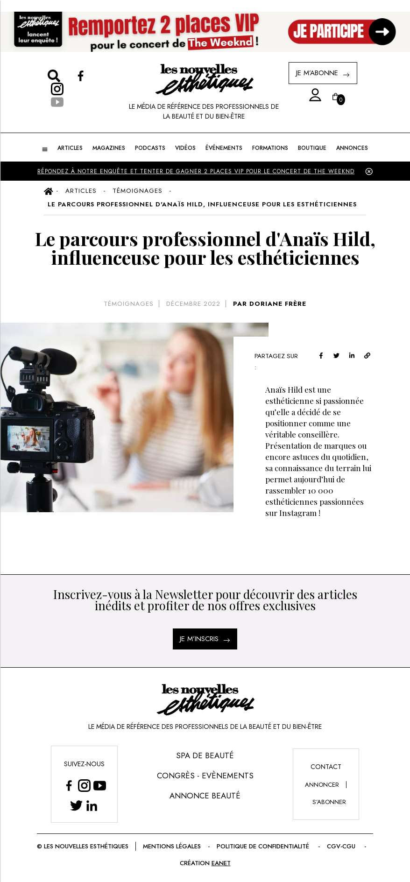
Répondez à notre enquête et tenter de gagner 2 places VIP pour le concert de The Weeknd (196, 171)
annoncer (322, 784)
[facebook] (332, 355)
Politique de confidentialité (288, 846)
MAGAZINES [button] (110, 148)
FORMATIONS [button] (269, 148)
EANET (243, 863)
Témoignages (129, 303)
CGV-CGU (172, 863)
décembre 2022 (193, 303)
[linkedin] (363, 355)
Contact (325, 766)
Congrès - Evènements (205, 775)
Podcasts (150, 148)
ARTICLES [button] (72, 148)
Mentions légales (196, 846)
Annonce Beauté (205, 795)
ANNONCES (349, 148)
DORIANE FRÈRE (276, 303)
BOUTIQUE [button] (310, 148)
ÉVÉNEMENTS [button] (223, 148)
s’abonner (329, 801)
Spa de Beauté (205, 755)
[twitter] (348, 355)
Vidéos (185, 148)
